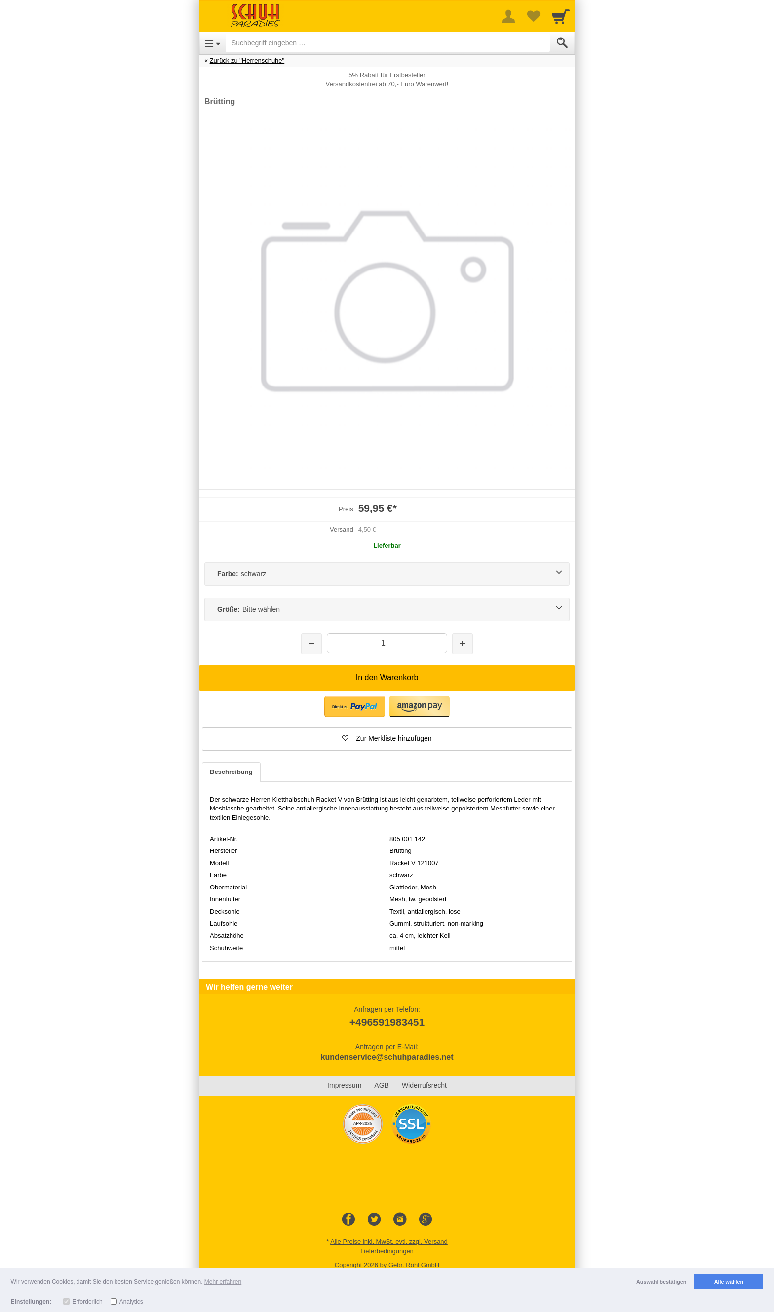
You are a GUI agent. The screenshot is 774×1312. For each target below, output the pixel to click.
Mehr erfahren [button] (222, 1281)
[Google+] (425, 1220)
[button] (387, 739)
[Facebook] (348, 1220)
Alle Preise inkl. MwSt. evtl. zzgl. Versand (389, 1241)
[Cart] (561, 16)
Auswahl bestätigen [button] (661, 1282)
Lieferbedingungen (387, 1251)
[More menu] (508, 16)
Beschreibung (231, 771)
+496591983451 (387, 1022)
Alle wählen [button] (728, 1282)
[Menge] (387, 643)
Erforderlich (87, 1301)
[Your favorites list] (533, 16)
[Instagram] (400, 1220)
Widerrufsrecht (424, 1085)
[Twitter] (374, 1220)
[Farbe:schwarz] (387, 574)
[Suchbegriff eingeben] (388, 43)
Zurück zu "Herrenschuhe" (247, 60)
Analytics (131, 1301)
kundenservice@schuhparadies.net (386, 1057)
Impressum (344, 1085)
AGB (381, 1085)
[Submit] (562, 43)
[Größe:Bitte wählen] (387, 609)
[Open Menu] (212, 43)
